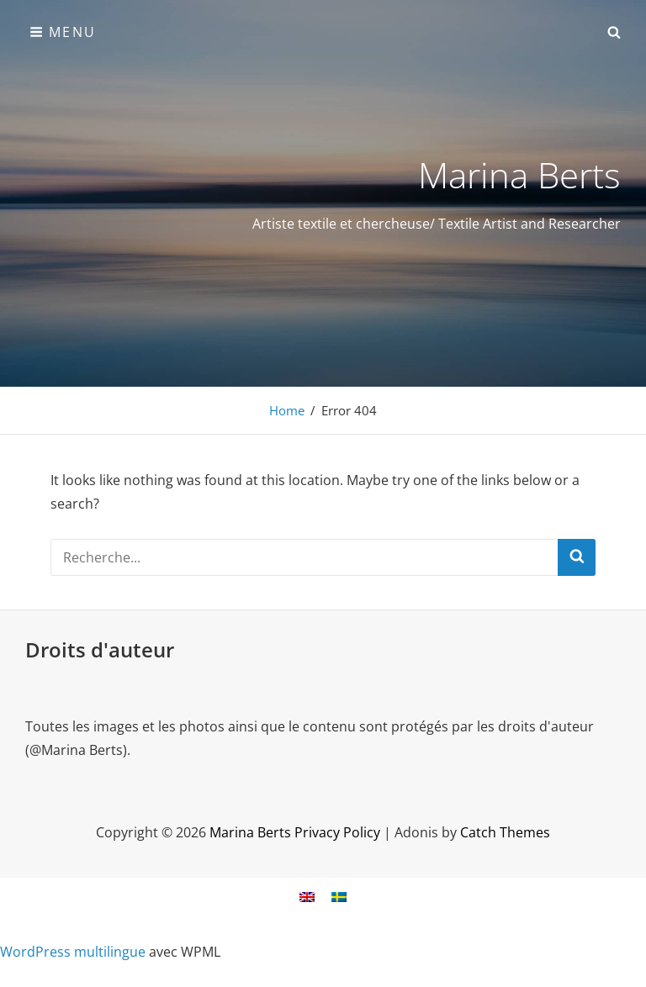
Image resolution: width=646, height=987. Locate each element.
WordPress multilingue (73, 951)
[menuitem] (307, 896)
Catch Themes (505, 832)
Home (286, 410)
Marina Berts (519, 174)
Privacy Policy (337, 832)
